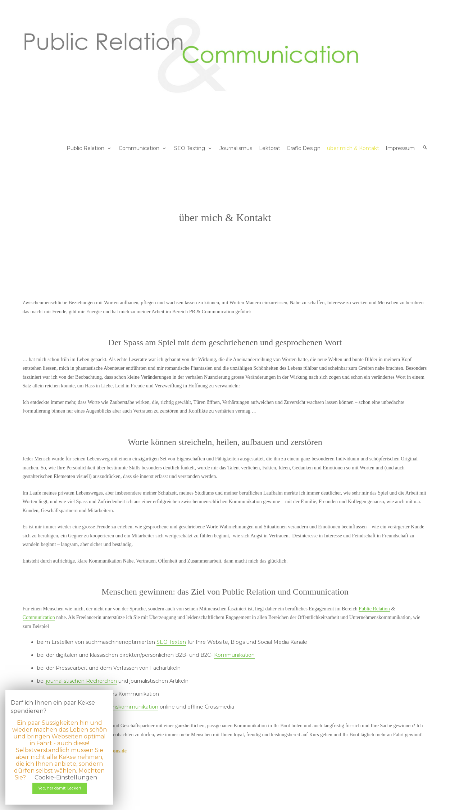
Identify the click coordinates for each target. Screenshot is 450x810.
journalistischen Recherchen (81, 681)
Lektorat (269, 148)
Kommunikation (234, 655)
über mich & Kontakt (353, 148)
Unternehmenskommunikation (119, 707)
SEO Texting (189, 148)
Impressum (400, 148)
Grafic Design (304, 148)
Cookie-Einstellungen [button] (66, 777)
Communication (139, 148)
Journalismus (235, 148)
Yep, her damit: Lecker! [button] (59, 788)
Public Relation (85, 148)
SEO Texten (171, 642)
